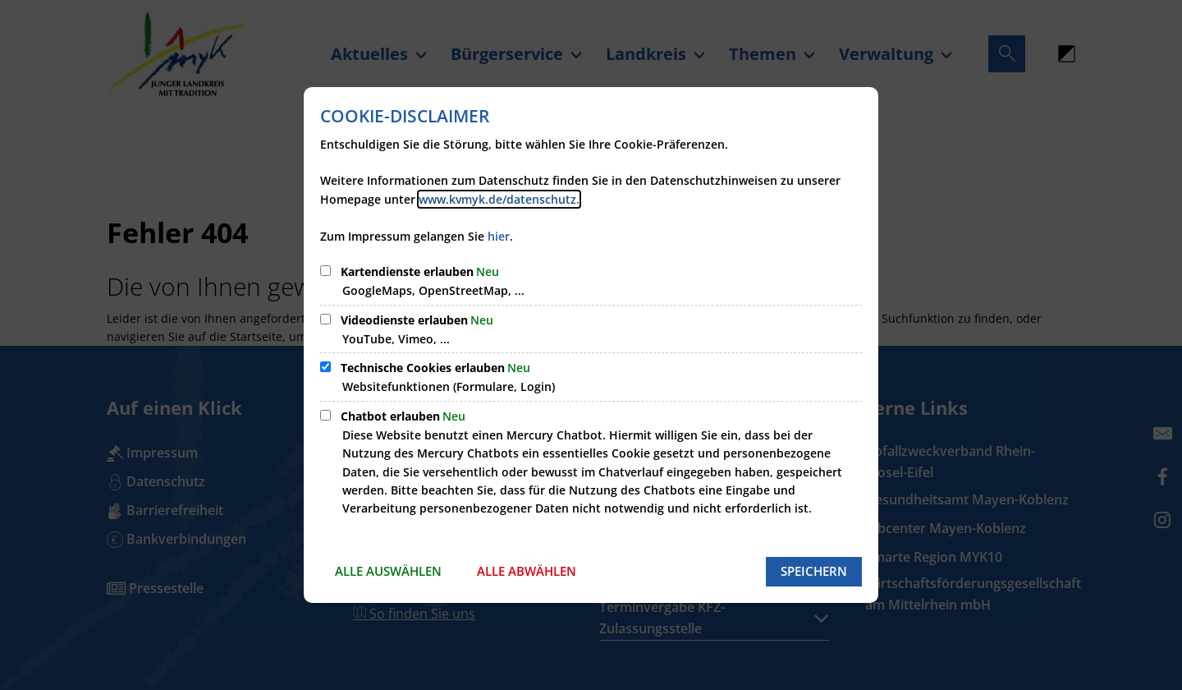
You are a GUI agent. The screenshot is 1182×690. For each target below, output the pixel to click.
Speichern (814, 571)
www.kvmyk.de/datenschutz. (499, 199)
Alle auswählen (388, 571)
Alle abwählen (526, 571)
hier (499, 236)
